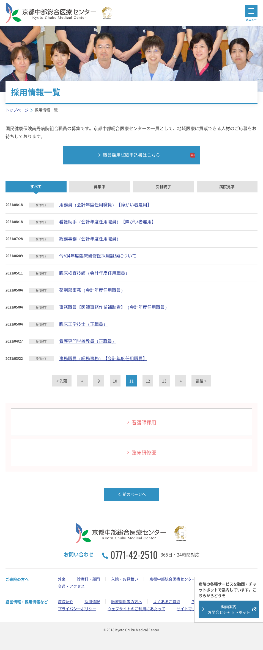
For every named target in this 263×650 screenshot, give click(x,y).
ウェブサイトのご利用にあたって (136, 609)
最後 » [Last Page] (201, 381)
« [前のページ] (82, 381)
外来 (61, 579)
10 (115, 381)
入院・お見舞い (124, 579)
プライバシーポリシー (77, 609)
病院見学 (227, 186)
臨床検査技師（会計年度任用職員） (94, 273)
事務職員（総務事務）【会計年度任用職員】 (103, 358)
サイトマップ (188, 609)
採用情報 (92, 601)
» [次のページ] (181, 381)
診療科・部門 (88, 579)
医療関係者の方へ (126, 601)
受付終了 (163, 186)
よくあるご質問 (166, 601)
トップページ (17, 110)
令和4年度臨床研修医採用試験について (97, 256)
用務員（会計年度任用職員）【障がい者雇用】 (105, 204)
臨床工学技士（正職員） (83, 324)
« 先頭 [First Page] (61, 381)
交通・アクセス (71, 586)
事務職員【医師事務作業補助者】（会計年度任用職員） (114, 307)
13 (164, 381)
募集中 (99, 186)
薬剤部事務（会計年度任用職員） (92, 290)
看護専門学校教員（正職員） (87, 341)
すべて (36, 186)
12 (148, 381)
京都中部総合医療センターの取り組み (182, 579)
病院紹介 (65, 601)
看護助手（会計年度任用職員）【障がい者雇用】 (107, 221)
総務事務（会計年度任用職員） (90, 239)
